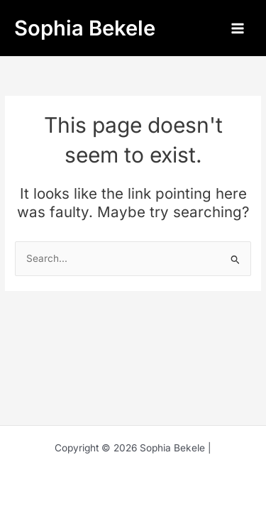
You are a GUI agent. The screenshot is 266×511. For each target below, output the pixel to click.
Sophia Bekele (84, 28)
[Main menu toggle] (238, 28)
